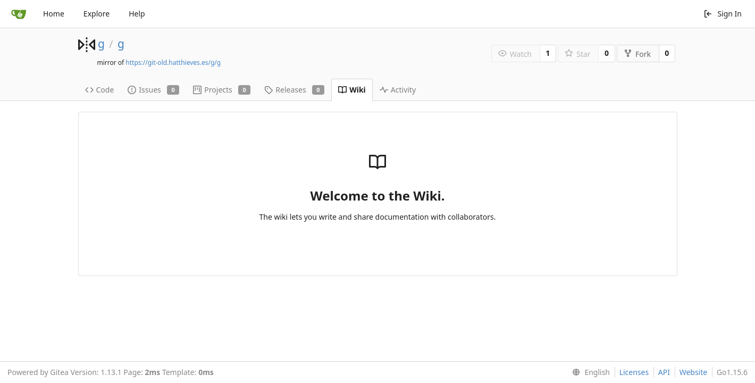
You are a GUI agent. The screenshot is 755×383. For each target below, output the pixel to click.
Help (137, 14)
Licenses (634, 372)
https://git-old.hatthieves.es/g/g (173, 62)
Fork (637, 54)
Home (53, 14)
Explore (96, 14)
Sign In (722, 14)
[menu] (589, 372)
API (664, 372)
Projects (221, 90)
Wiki (352, 90)
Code (99, 90)
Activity (398, 90)
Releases (294, 90)
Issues (153, 90)
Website (694, 372)
